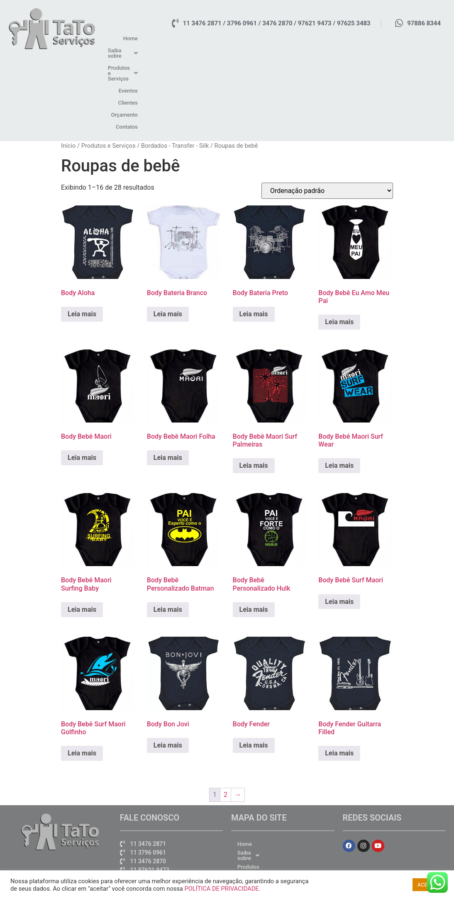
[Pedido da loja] (327, 111)
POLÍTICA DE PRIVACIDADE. (222, 888)
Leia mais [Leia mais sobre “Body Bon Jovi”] (168, 665)
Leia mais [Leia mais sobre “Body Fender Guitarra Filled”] (339, 673)
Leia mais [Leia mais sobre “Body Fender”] (253, 665)
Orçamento (398, 38)
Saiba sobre (238, 38)
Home (205, 38)
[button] (238, 38)
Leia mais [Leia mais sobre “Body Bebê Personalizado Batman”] (168, 529)
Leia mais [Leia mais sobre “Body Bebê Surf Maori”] (339, 521)
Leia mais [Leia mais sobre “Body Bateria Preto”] (253, 233)
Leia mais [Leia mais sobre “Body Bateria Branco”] (168, 233)
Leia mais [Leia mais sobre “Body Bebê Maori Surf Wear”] (339, 385)
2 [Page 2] (225, 714)
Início (68, 65)
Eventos (339, 38)
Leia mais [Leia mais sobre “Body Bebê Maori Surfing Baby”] (82, 529)
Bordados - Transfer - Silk (175, 65)
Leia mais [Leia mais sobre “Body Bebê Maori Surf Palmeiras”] (253, 385)
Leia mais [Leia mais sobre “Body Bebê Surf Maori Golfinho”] (82, 673)
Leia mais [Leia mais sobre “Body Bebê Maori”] (82, 377)
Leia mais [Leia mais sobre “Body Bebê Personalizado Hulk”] (253, 529)
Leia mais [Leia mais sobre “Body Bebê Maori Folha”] (168, 377)
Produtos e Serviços (293, 38)
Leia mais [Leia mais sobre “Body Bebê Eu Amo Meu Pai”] (339, 242)
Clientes (366, 38)
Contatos (431, 38)
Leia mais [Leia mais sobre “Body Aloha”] (82, 233)
